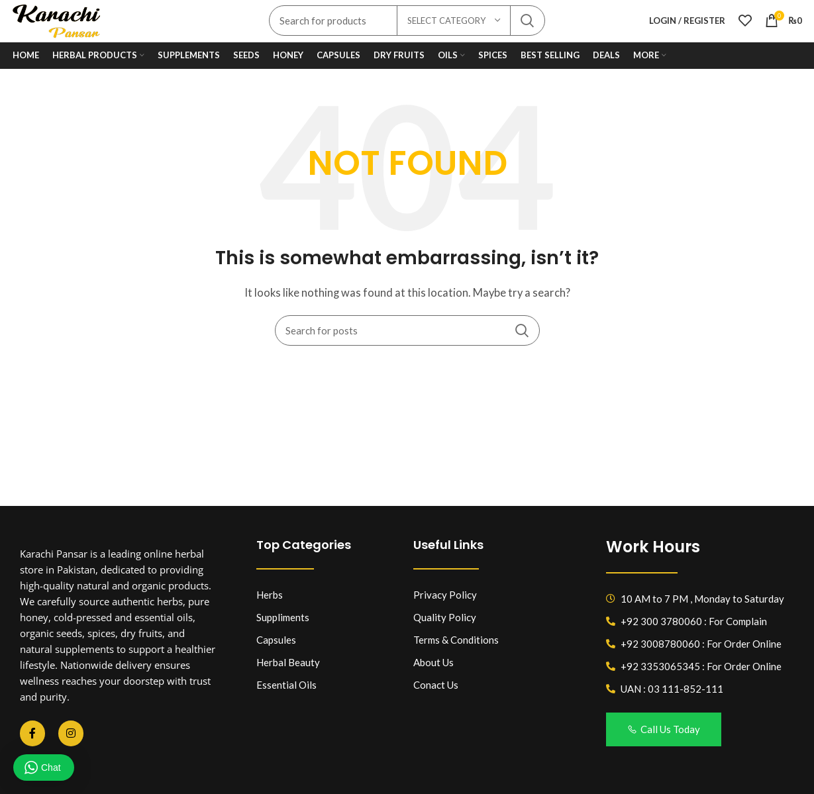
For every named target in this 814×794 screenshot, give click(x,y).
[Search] (407, 341)
